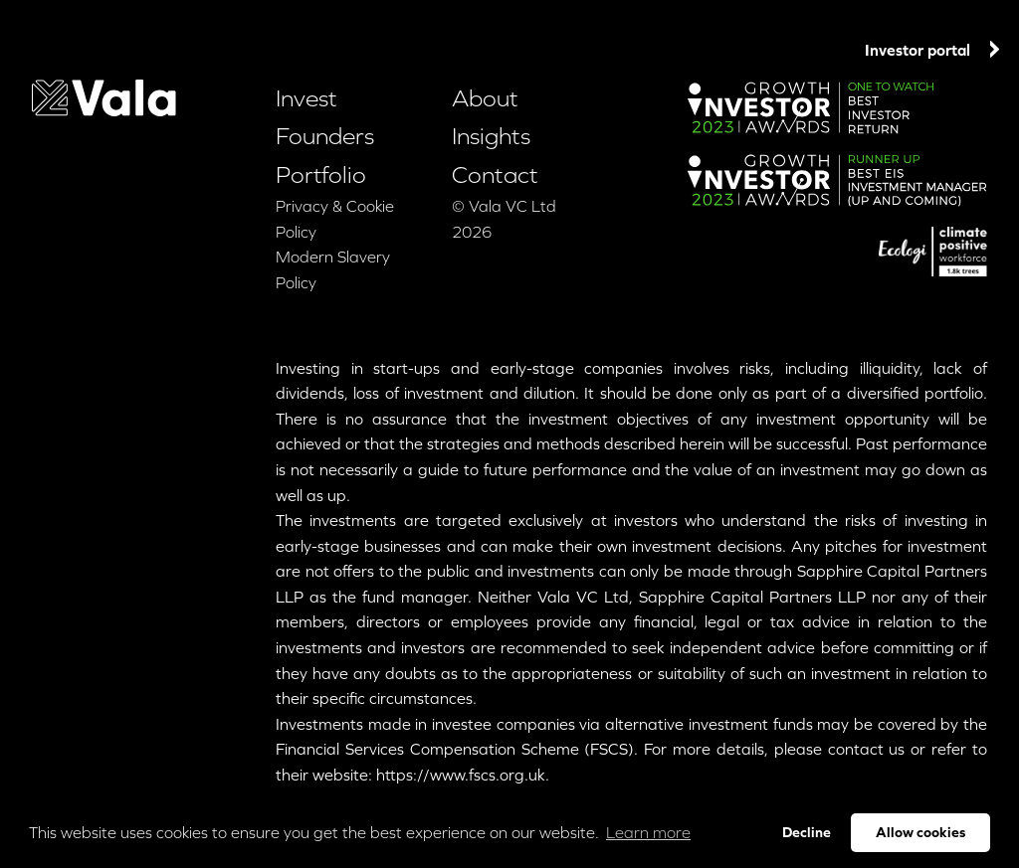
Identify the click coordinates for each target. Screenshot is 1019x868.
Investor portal (932, 50)
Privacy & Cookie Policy (335, 219)
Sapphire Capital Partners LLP (752, 597)
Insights (716, 52)
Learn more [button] (648, 832)
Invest (389, 49)
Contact (791, 52)
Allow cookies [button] (920, 832)
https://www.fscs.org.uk (460, 774)
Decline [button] (806, 832)
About (646, 52)
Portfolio (573, 52)
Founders (481, 49)
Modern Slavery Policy (333, 269)
